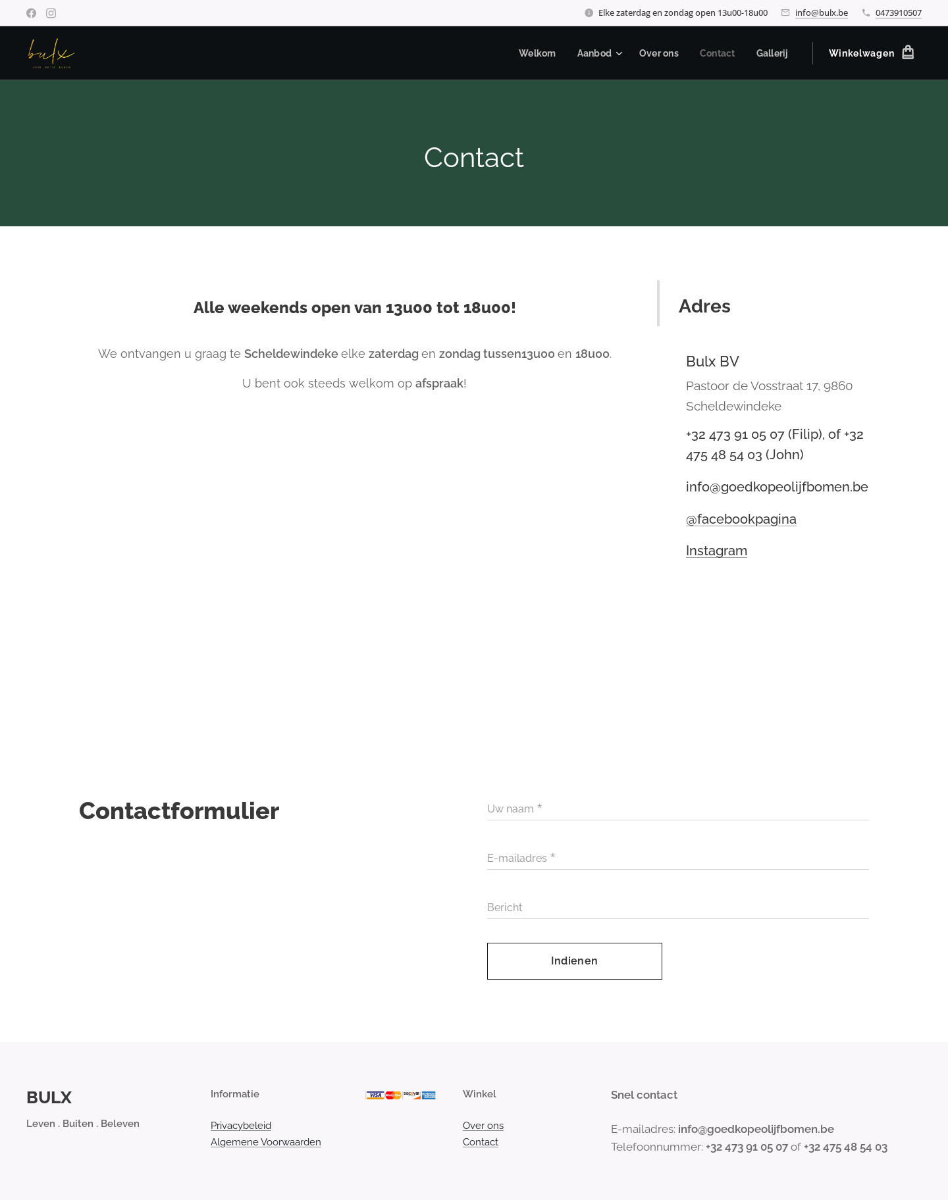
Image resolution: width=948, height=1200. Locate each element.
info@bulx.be (821, 12)
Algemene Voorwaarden (266, 1141)
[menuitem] (531, 53)
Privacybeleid (241, 1126)
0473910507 (899, 12)
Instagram (716, 551)
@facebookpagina (741, 519)
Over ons (483, 1126)
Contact (480, 1141)
